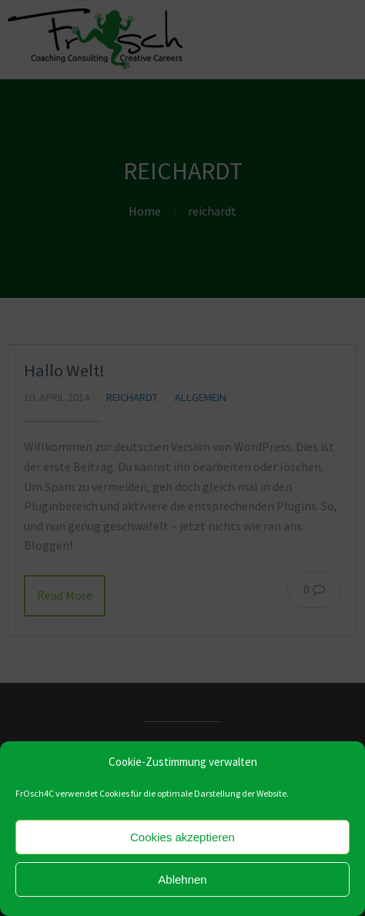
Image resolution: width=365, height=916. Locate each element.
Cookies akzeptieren (182, 837)
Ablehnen (182, 879)
